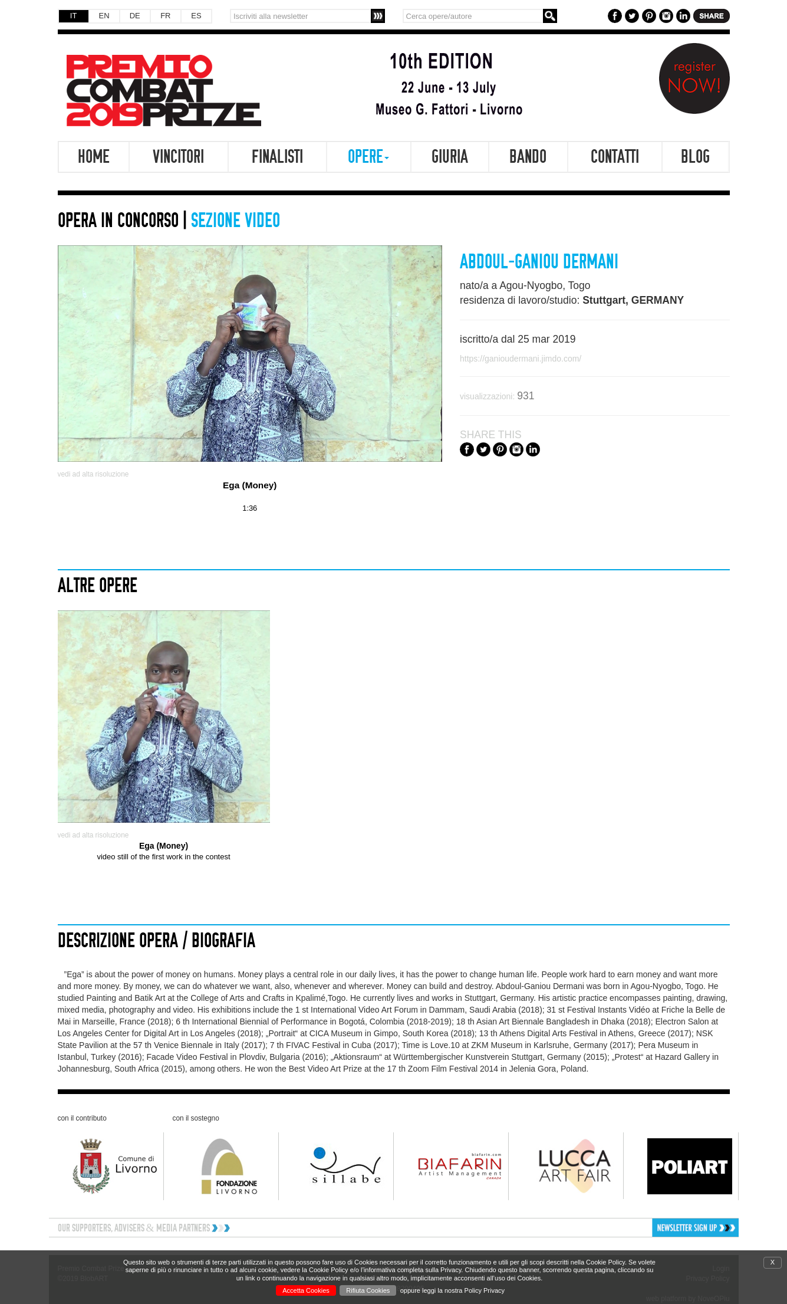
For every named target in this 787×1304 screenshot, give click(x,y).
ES (196, 15)
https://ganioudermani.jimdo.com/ (520, 358)
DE (135, 15)
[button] (657, 1227)
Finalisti (277, 157)
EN (104, 15)
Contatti (615, 157)
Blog (695, 157)
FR (165, 15)
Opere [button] (368, 157)
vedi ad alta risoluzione (93, 474)
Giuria (450, 157)
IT (73, 15)
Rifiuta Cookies (368, 1290)
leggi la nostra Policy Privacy (463, 1290)
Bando (527, 157)
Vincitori (178, 157)
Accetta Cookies (305, 1290)
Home (94, 157)
